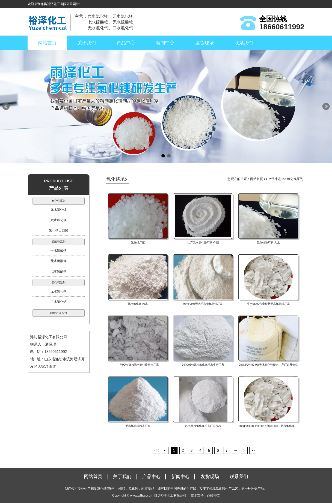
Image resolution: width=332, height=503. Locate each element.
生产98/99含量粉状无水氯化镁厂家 (268, 303)
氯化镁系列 (58, 200)
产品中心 (126, 42)
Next (326, 106)
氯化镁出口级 (58, 230)
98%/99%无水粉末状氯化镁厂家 (203, 303)
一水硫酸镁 (58, 250)
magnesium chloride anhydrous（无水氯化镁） (268, 426)
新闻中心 (165, 42)
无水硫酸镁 (58, 261)
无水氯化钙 (58, 291)
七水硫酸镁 (58, 271)
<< (156, 450)
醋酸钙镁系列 (58, 313)
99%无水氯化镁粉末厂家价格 (203, 426)
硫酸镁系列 (58, 241)
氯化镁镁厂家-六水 (268, 242)
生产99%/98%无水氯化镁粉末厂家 (138, 364)
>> (253, 450)
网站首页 (47, 42)
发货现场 (204, 42)
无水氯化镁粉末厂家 (137, 426)
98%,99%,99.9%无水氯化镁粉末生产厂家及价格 (268, 364)
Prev (6, 106)
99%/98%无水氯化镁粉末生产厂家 (203, 364)
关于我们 (86, 42)
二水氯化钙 (58, 302)
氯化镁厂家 (138, 242)
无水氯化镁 (58, 209)
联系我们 (243, 42)
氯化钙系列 (58, 282)
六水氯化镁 (58, 220)
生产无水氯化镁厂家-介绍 (203, 242)
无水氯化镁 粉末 (138, 303)
